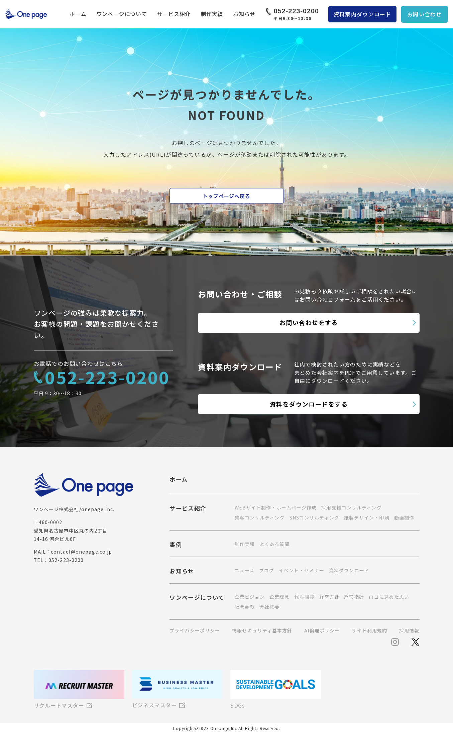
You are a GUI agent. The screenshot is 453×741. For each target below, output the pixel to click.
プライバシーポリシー (194, 630)
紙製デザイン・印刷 (366, 517)
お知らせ (244, 14)
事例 (175, 545)
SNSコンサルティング (314, 517)
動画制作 (404, 517)
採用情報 (409, 630)
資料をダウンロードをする (309, 404)
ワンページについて (122, 14)
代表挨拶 (304, 596)
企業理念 (279, 596)
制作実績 (212, 14)
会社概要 (269, 606)
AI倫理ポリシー (322, 630)
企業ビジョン (250, 596)
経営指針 (354, 596)
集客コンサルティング (260, 517)
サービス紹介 (174, 14)
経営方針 (329, 596)
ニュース (244, 570)
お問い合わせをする (308, 322)
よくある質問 (274, 544)
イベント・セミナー (301, 570)
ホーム (78, 14)
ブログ (266, 570)
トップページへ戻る (226, 195)
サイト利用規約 (369, 630)
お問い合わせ (424, 14)
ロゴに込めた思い (389, 596)
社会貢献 (245, 606)
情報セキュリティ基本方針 (262, 630)
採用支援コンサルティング (351, 507)
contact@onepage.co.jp (81, 551)
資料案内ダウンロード (362, 14)
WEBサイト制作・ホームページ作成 (276, 507)
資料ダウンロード (349, 570)
